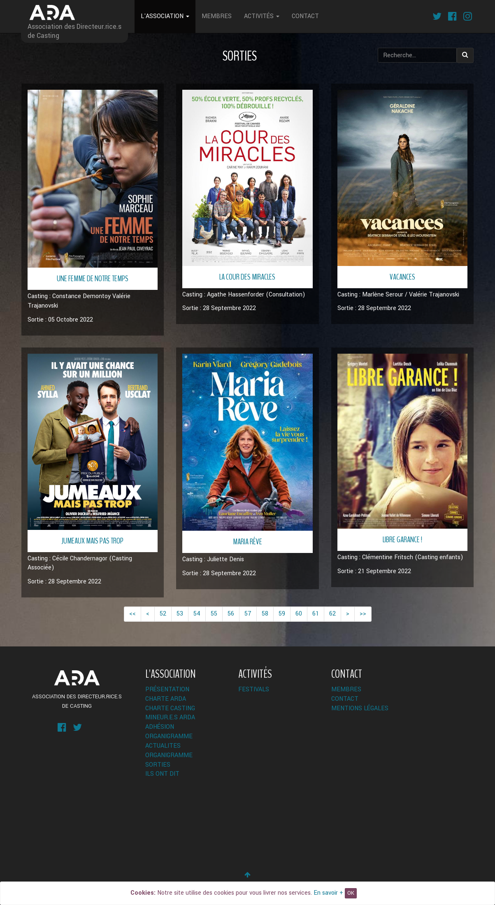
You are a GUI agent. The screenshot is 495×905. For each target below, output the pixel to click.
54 (196, 613)
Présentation (167, 689)
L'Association (165, 16)
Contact (305, 16)
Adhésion (159, 727)
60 (298, 613)
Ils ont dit (162, 774)
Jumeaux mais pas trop (92, 540)
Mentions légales (359, 708)
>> (363, 613)
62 (332, 613)
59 (282, 613)
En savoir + (328, 893)
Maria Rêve (247, 541)
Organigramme (169, 736)
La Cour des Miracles (247, 276)
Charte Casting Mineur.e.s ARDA (170, 713)
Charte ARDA (165, 699)
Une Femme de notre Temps (92, 278)
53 (180, 613)
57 (247, 613)
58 (265, 613)
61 (315, 613)
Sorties (157, 764)
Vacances (402, 276)
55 (214, 613)
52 (163, 613)
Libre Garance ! (402, 539)
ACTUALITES (163, 746)
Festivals (253, 689)
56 (231, 613)
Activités (261, 16)
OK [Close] (350, 893)
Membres (217, 16)
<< (132, 613)
